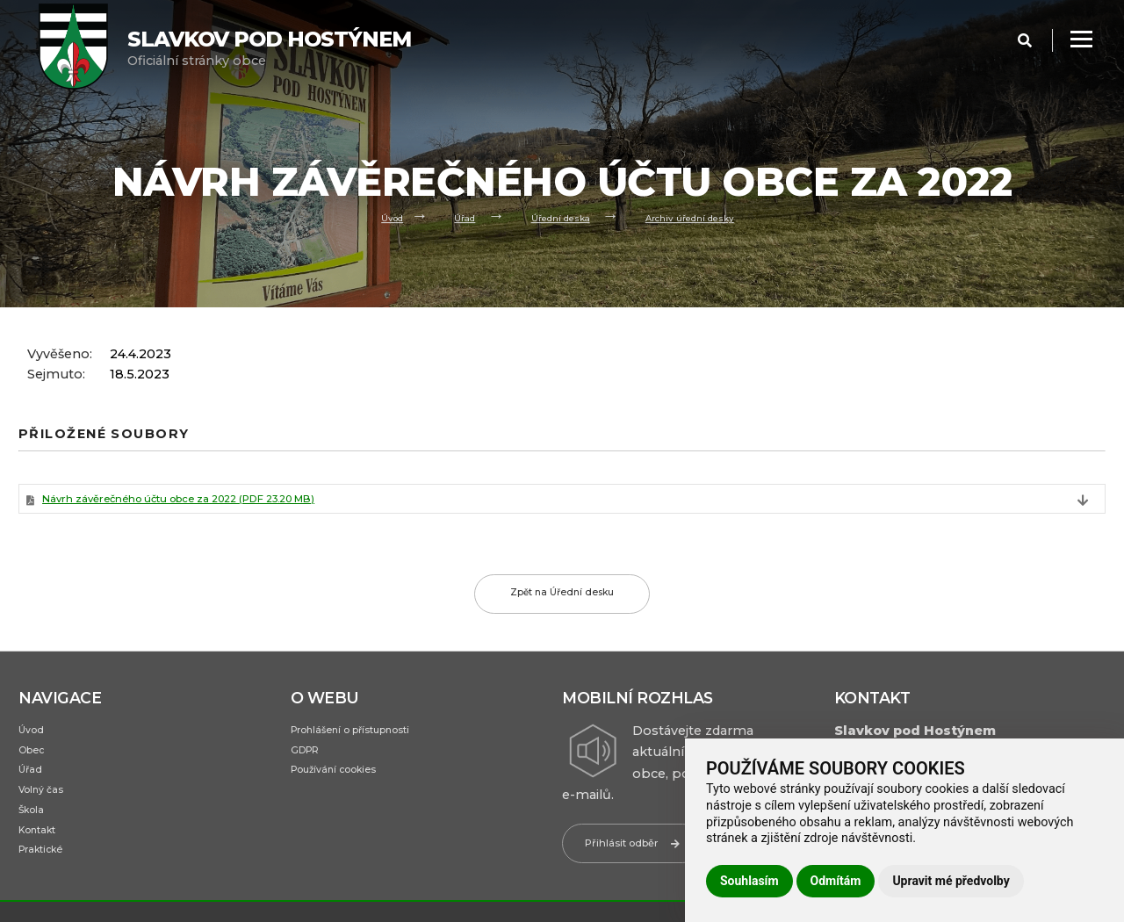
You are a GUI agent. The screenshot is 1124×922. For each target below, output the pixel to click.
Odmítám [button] (836, 881)
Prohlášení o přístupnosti (367, 738)
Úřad (448, 216)
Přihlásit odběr (644, 850)
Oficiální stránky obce (269, 47)
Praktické (46, 881)
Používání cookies (345, 786)
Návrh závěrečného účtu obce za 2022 (221, 502)
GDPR (309, 762)
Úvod (369, 216)
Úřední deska (555, 216)
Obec (35, 762)
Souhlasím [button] (749, 881)
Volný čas (47, 810)
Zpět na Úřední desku (562, 601)
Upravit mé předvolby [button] (950, 881)
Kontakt (43, 857)
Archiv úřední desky (705, 216)
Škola (34, 833)
